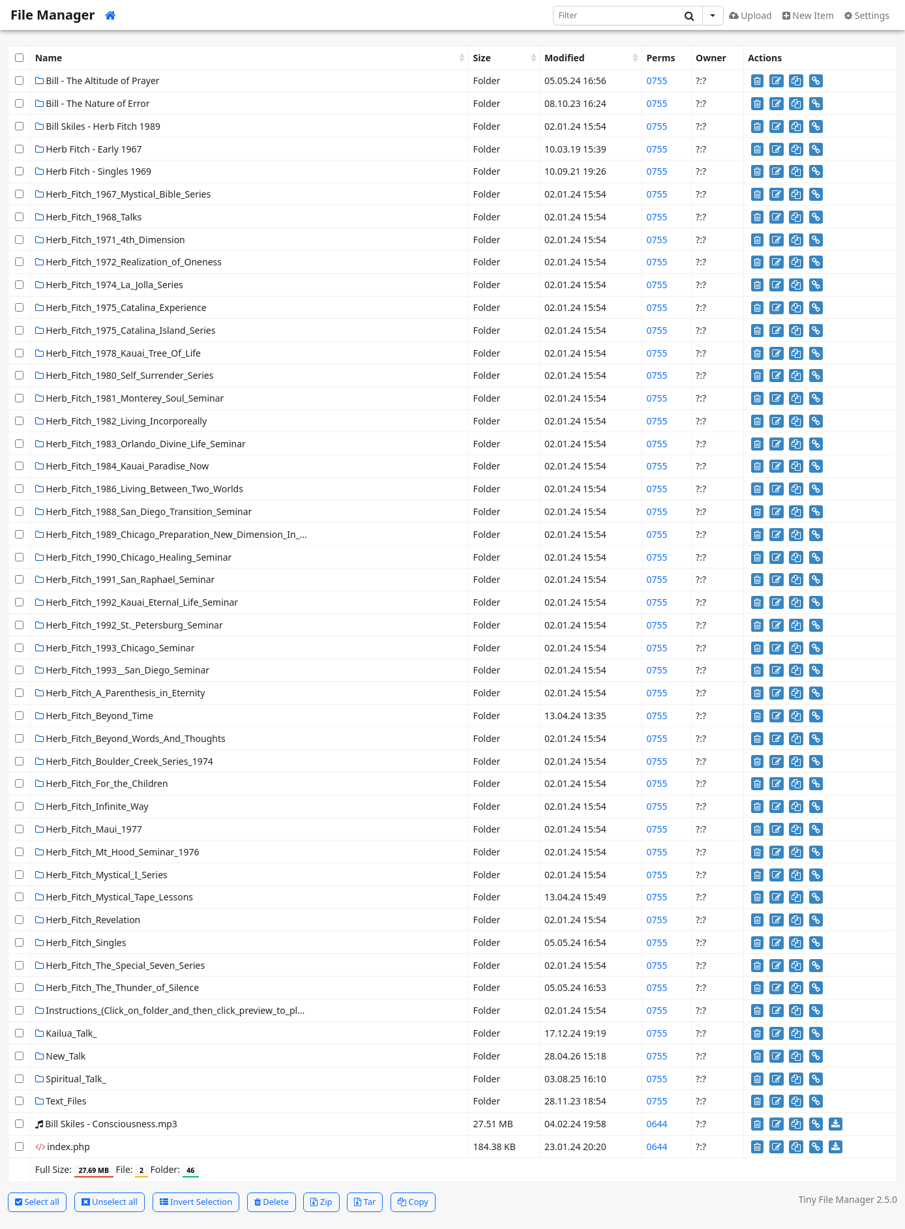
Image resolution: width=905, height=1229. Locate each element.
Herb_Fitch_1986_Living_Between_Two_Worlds (139, 488)
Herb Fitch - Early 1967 (88, 149)
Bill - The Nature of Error (92, 103)
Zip (321, 1201)
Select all (37, 1201)
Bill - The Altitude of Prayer (97, 80)
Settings (866, 15)
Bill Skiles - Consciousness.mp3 (106, 1124)
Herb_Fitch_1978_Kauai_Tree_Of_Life (118, 353)
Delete (271, 1201)
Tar (365, 1201)
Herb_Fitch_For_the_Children (101, 783)
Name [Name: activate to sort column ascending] (49, 58)
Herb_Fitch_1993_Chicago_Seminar (115, 648)
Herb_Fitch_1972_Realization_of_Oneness (128, 262)
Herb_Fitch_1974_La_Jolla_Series (109, 284)
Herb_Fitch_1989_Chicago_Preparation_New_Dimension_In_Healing (184, 534)
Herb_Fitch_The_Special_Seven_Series (120, 965)
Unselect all (110, 1201)
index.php (62, 1146)
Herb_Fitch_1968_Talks (88, 217)
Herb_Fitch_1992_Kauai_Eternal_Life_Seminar (136, 602)
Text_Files (61, 1101)
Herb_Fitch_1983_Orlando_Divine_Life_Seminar (140, 443)
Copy (413, 1201)
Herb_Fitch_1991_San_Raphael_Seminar (125, 579)
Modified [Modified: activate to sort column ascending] (564, 58)
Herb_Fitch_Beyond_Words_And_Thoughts (130, 738)
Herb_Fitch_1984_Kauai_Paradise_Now (122, 466)
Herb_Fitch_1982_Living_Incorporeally (121, 421)
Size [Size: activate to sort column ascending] (482, 58)
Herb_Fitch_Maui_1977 (88, 829)
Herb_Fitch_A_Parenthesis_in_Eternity (120, 693)
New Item (808, 15)
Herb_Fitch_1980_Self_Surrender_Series (124, 375)
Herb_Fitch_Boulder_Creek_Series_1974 (124, 761)
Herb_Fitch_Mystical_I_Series (101, 874)
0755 (656, 80)
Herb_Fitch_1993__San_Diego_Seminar (122, 670)
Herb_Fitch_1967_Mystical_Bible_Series (123, 194)
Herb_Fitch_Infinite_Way (92, 806)
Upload (750, 15)
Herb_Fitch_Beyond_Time (94, 715)
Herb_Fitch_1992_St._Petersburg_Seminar (129, 625)
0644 (656, 1124)
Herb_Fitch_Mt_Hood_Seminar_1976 (117, 852)
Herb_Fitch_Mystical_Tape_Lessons (114, 897)
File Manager (52, 14)
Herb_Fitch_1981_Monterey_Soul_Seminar (129, 398)
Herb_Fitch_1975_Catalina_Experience (121, 307)
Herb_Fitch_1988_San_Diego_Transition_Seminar (143, 511)
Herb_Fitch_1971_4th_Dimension (110, 239)
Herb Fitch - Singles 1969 (93, 171)
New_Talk (60, 1056)
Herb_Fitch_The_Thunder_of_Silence (117, 987)
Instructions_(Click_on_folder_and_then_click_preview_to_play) (172, 1010)
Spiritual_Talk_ (70, 1079)
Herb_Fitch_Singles (80, 942)
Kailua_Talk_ (66, 1033)
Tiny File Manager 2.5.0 (848, 1199)
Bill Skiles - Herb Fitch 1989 (97, 126)
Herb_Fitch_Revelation (88, 919)
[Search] (615, 15)
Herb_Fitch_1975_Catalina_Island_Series (125, 330)
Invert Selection (196, 1201)
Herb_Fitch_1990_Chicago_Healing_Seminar (133, 557)
